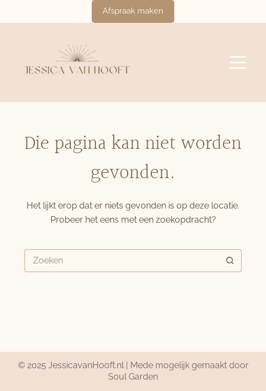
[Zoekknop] (230, 260)
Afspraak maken (133, 11)
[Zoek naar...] (121, 260)
